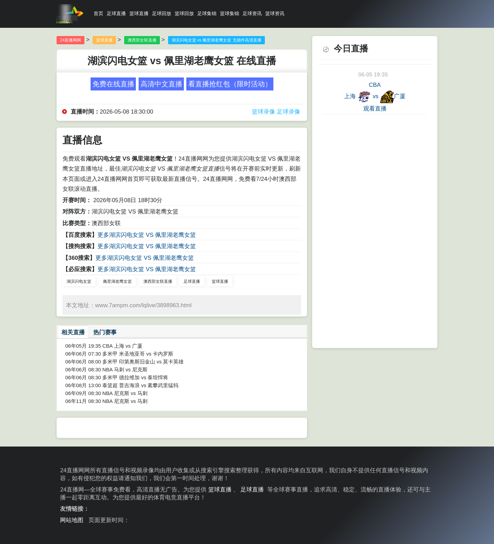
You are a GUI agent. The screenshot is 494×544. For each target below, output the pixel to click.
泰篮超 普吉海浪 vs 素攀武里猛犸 (140, 385)
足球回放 (161, 13)
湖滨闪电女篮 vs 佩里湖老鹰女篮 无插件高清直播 (216, 40)
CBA (374, 85)
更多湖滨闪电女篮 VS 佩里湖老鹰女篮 (146, 235)
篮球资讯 (274, 13)
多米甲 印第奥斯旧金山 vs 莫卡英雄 (143, 361)
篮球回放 (184, 13)
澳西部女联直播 (142, 40)
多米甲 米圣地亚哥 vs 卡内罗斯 (137, 354)
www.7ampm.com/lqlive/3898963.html (143, 305)
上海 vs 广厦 (374, 97)
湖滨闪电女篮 (79, 281)
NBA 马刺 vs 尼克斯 (125, 369)
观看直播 (375, 108)
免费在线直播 (113, 84)
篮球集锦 (229, 13)
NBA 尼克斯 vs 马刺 (125, 393)
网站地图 (71, 520)
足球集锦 (206, 13)
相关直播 (73, 332)
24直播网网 (70, 40)
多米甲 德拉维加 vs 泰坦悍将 (135, 377)
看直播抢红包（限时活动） (230, 84)
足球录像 (288, 111)
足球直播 (116, 13)
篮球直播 (139, 13)
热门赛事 (105, 332)
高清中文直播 (161, 84)
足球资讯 (252, 13)
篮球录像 (263, 111)
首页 (98, 13)
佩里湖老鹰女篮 (117, 281)
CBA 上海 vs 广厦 (122, 346)
